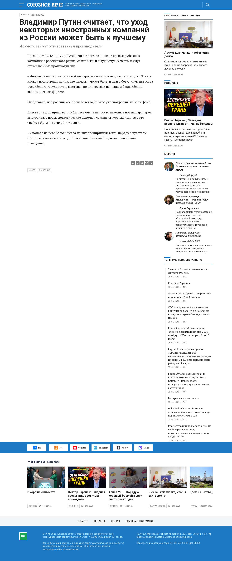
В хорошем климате (41, 492)
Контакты (99, 521)
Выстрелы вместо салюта (183, 398)
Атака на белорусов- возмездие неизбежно (188, 234)
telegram (101, 447)
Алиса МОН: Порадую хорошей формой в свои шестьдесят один (125, 495)
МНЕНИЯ (169, 154)
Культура (114, 506)
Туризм (194, 506)
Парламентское (157, 506)
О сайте (82, 521)
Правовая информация (140, 521)
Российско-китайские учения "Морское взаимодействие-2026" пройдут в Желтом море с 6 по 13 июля (188, 333)
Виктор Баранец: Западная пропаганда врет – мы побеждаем (188, 121)
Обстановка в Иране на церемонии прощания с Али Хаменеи (189, 295)
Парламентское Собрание (182, 15)
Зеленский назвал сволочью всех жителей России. (188, 271)
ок (58, 447)
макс (144, 447)
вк (37, 447)
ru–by (122, 447)
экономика (44, 170)
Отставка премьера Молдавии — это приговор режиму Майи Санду (192, 199)
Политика (171, 83)
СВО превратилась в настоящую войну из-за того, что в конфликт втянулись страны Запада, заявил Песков (189, 312)
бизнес (32, 170)
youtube (79, 447)
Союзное (33, 506)
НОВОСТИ (24, 15)
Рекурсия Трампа (179, 283)
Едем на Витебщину (203, 492)
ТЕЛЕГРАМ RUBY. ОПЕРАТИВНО (183, 259)
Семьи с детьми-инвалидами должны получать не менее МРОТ (193, 166)
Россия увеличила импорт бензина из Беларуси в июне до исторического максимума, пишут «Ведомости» (189, 431)
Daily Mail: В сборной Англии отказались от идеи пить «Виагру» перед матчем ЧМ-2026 (189, 412)
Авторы (115, 521)
